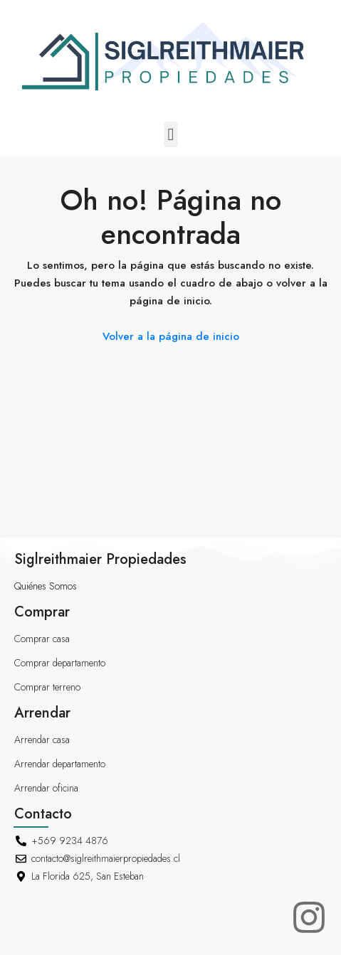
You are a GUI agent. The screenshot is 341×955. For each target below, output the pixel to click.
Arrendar (42, 713)
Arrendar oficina (46, 788)
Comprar (42, 612)
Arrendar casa (42, 739)
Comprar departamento (59, 663)
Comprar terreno (47, 687)
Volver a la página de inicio (171, 336)
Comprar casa (42, 638)
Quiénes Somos (45, 586)
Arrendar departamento (59, 764)
